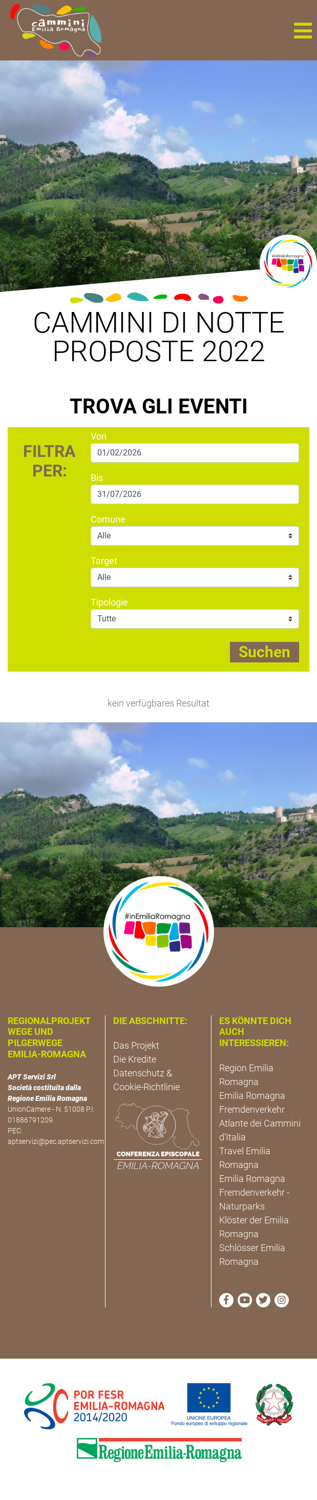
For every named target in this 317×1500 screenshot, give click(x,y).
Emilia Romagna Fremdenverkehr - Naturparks (254, 1192)
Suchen (264, 652)
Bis (97, 477)
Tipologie (109, 602)
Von (99, 436)
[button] (302, 30)
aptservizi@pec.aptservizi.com (56, 1141)
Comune (108, 519)
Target (104, 560)
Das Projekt (136, 1045)
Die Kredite (134, 1059)
